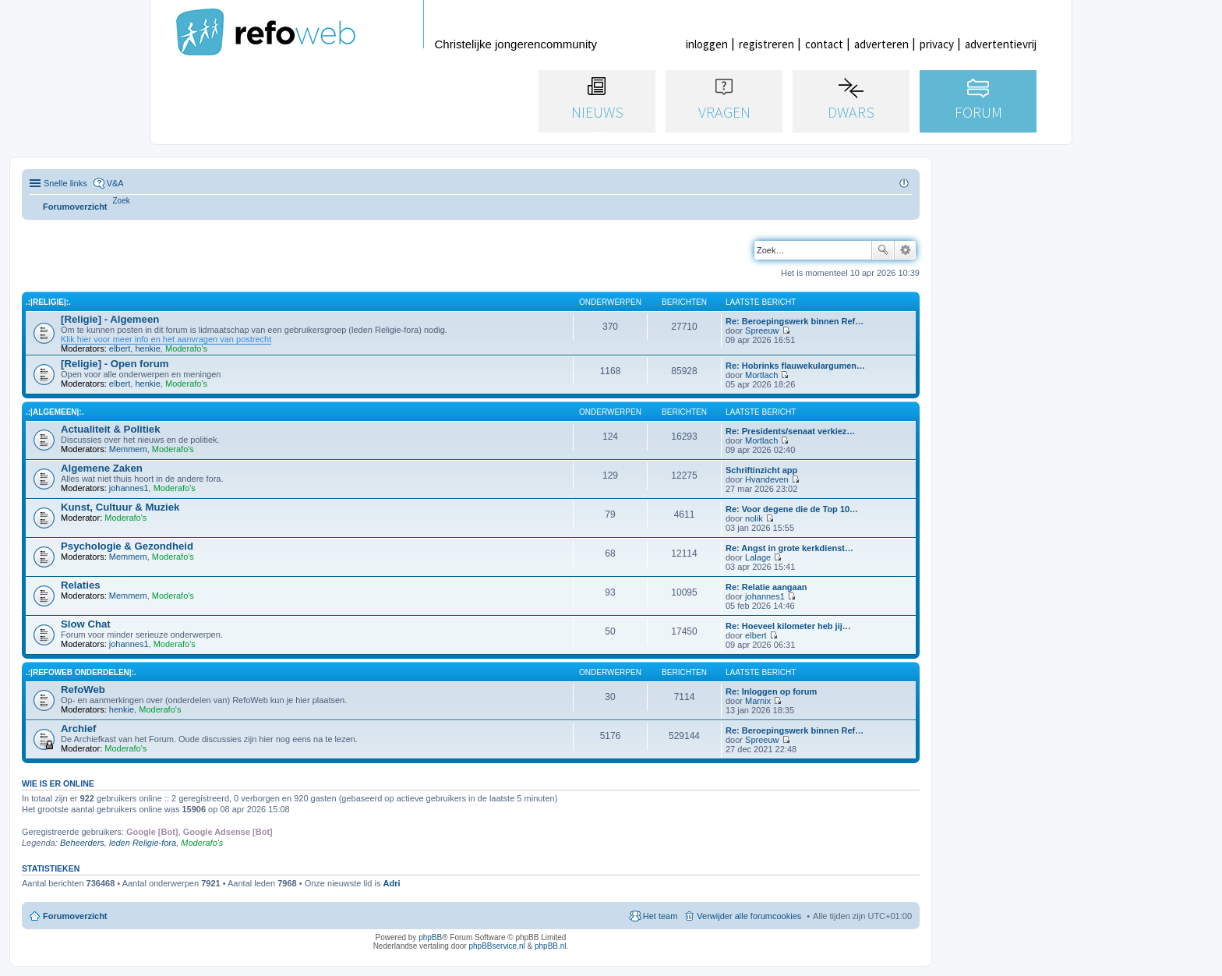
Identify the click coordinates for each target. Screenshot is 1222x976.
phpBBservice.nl (496, 946)
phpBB (430, 937)
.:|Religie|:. (48, 302)
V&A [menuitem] (115, 183)
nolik (754, 518)
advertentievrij (1001, 44)
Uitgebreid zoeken (905, 250)
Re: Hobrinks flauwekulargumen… (795, 365)
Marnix (758, 700)
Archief (78, 728)
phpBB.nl (551, 946)
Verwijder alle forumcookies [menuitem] (749, 916)
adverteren (881, 44)
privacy (937, 44)
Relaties (81, 585)
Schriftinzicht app (761, 470)
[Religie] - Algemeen (110, 319)
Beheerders (82, 842)
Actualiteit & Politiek (111, 429)
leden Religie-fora (142, 842)
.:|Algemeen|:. (54, 412)
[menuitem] (121, 200)
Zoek (883, 250)
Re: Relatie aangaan (766, 587)
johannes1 (129, 488)
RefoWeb (83, 689)
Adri (392, 883)
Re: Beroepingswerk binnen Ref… (795, 321)
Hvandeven (767, 479)
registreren (766, 44)
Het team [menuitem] (660, 916)
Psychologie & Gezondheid (127, 546)
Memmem (128, 449)
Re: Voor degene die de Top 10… (792, 509)
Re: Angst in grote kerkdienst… (789, 548)
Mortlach (761, 375)
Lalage (758, 557)
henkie (147, 348)
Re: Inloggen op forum (771, 691)
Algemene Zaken (102, 468)
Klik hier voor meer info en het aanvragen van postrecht (166, 339)
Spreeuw (762, 330)
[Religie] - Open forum (114, 364)
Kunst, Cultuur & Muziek (120, 507)
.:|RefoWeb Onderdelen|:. (81, 672)
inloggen (707, 44)
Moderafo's (186, 348)
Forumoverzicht (75, 916)
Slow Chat (86, 624)
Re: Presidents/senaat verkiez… (790, 431)
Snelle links (65, 183)
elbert (120, 348)
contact (824, 44)
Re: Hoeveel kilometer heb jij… (788, 626)
